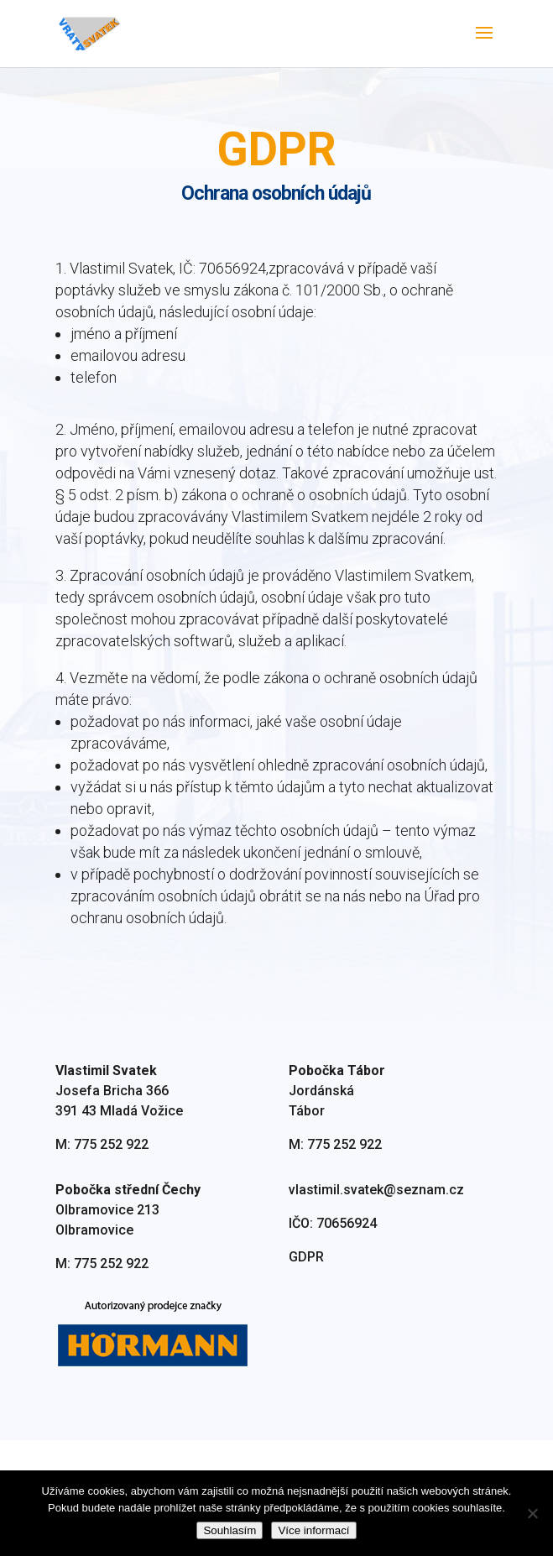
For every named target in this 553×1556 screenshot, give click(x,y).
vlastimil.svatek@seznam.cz (376, 1254)
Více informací (313, 1530)
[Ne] (532, 1513)
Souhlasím (229, 1530)
